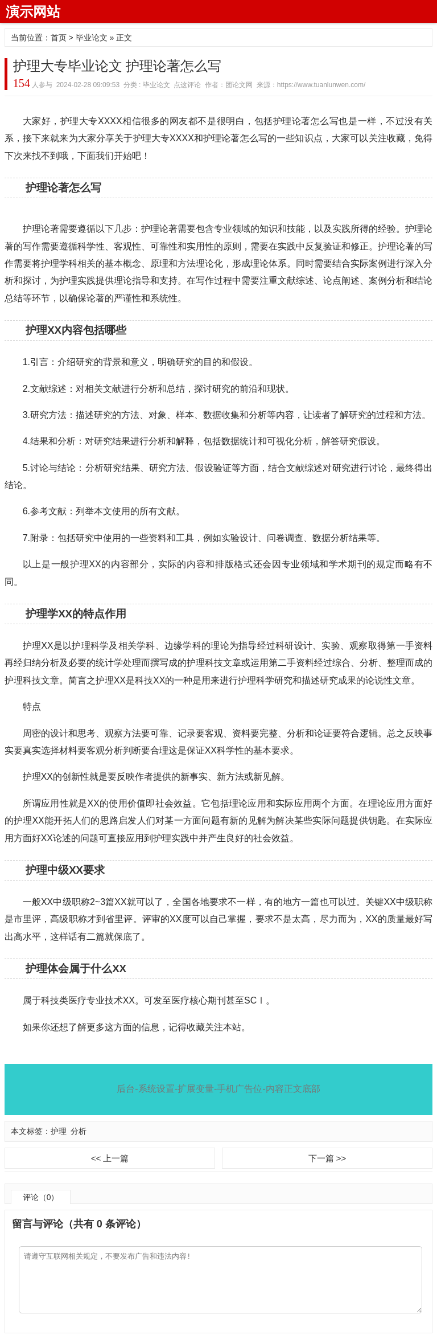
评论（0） (41, 1197)
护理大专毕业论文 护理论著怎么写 (117, 65)
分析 (78, 1131)
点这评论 (187, 85)
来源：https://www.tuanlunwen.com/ (311, 85)
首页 (59, 37)
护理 (59, 1131)
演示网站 (33, 11)
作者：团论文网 (229, 85)
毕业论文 (92, 37)
